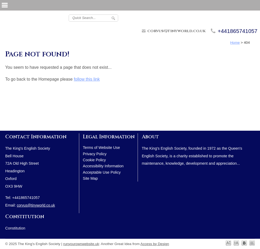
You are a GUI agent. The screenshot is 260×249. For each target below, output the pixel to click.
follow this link (87, 79)
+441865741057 (237, 31)
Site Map (90, 178)
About (150, 137)
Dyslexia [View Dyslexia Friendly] (244, 243)
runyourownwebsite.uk (81, 244)
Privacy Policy (95, 154)
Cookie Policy (94, 160)
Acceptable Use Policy (102, 172)
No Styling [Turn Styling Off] (252, 243)
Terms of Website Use (101, 147)
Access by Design (155, 244)
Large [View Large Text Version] (236, 243)
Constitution (24, 216)
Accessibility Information (103, 166)
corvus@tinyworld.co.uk (176, 31)
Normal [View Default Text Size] (228, 243)
